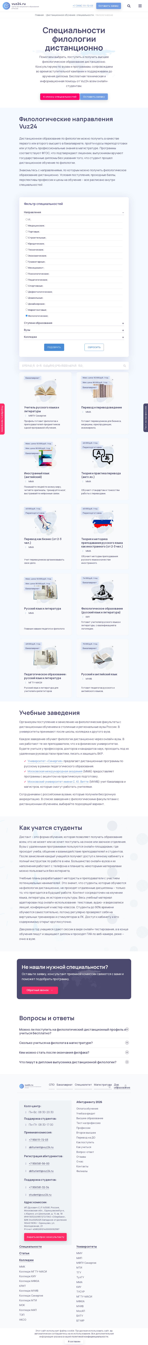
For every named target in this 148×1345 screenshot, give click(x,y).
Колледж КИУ (27, 1275)
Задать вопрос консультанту (45, 1235)
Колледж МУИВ (28, 1289)
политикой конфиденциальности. (90, 1336)
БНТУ (79, 1314)
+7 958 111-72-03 (38, 1138)
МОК (22, 1303)
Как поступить (85, 1141)
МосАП (80, 1309)
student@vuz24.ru (40, 1193)
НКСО (22, 1318)
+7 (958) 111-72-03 (82, 5)
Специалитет (83, 1083)
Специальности (30, 1245)
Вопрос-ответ (85, 1150)
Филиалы (81, 1169)
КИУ (78, 1285)
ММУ (79, 1251)
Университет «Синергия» (45, 759)
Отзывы (81, 1155)
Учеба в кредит (85, 1112)
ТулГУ (80, 1276)
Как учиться (83, 1145)
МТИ (79, 1266)
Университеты (86, 1245)
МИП (79, 1256)
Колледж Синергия (31, 1294)
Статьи (24, 1252)
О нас (79, 1160)
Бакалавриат (65, 1083)
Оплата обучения (87, 1107)
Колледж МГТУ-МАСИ (33, 1270)
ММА (79, 1280)
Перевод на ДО (85, 1136)
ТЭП (21, 1313)
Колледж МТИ (28, 1299)
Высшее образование (89, 1117)
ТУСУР (80, 1290)
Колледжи (26, 1259)
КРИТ (22, 1284)
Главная (39, 14)
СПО (51, 1083)
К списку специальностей (60, 96)
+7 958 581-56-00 (39, 1162)
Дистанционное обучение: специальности (70, 14)
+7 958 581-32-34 (39, 1186)
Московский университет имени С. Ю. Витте (58, 780)
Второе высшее (86, 1131)
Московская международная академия (55, 770)
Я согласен (74, 1341)
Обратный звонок (40, 989)
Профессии (83, 1126)
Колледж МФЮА (29, 1279)
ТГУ (78, 1271)
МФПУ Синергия (86, 1261)
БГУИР (80, 1319)
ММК (22, 1265)
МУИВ (80, 1304)
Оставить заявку (108, 5)
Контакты (82, 1165)
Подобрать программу (2, 419)
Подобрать (54, 347)
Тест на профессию (88, 1121)
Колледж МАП (28, 1308)
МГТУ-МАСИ (84, 1295)
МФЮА (80, 1300)
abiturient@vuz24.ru (41, 1146)
